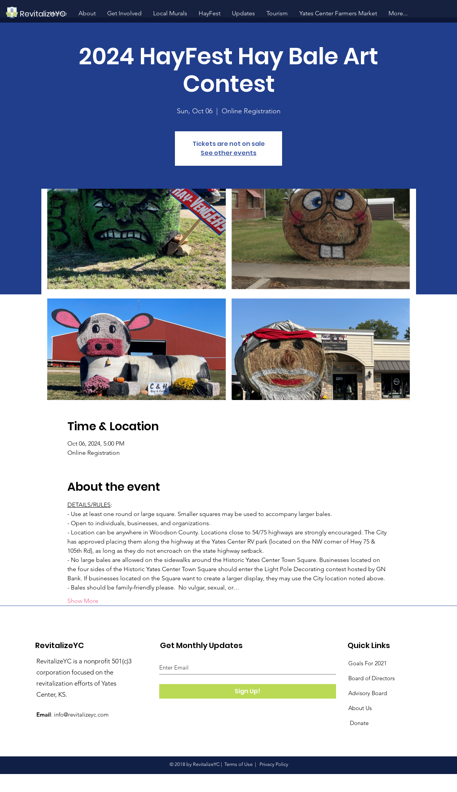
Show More (82, 600)
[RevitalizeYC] (75, 13)
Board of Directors (371, 678)
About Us (360, 708)
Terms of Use (238, 764)
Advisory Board (367, 693)
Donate (358, 723)
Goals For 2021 (367, 663)
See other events (228, 153)
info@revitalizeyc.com (81, 714)
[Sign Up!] (247, 691)
